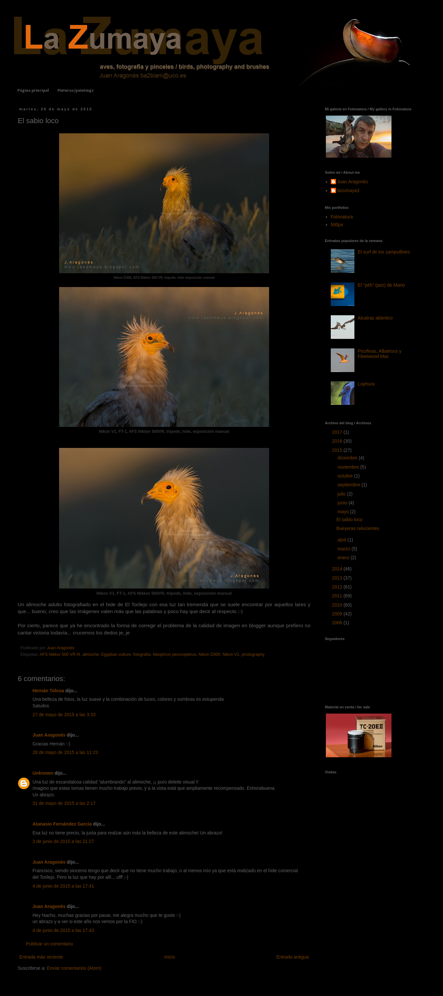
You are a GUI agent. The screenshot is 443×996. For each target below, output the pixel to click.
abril (342, 539)
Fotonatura (342, 216)
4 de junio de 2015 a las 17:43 (63, 930)
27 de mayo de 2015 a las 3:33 (63, 714)
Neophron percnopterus (174, 654)
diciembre (348, 457)
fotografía (142, 654)
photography (253, 654)
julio (342, 494)
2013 (338, 578)
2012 (338, 586)
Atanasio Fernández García (62, 824)
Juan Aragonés (49, 735)
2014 (338, 568)
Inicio (169, 957)
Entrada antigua (292, 957)
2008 (338, 622)
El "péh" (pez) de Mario (381, 285)
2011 (338, 595)
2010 (338, 605)
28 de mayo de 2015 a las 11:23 (65, 752)
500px (337, 224)
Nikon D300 (209, 654)
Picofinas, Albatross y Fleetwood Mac (379, 353)
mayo (343, 511)
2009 (338, 613)
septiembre (349, 484)
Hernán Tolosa (48, 690)
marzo (344, 548)
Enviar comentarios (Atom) (74, 968)
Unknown (42, 773)
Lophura (366, 384)
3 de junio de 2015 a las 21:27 (63, 841)
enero (343, 557)
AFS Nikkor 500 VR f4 (60, 654)
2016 (338, 441)
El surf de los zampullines (384, 252)
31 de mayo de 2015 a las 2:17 (63, 803)
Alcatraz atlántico (375, 318)
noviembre (348, 467)
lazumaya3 (348, 190)
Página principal (33, 91)
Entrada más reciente (41, 957)
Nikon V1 (230, 654)
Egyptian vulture (116, 654)
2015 (338, 450)
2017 (338, 432)
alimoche (90, 654)
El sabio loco (349, 519)
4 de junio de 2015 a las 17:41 (63, 886)
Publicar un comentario (49, 943)
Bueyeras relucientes (357, 528)
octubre (345, 475)
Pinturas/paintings (75, 91)
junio (342, 502)
